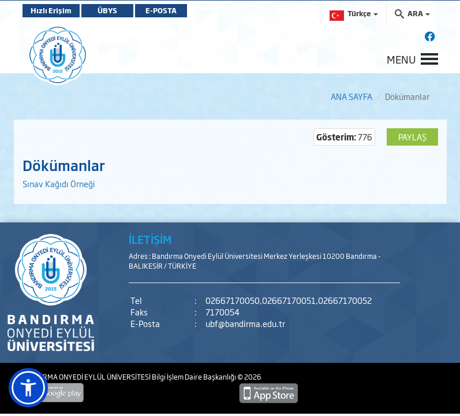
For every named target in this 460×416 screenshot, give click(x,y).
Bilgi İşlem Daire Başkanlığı (194, 377)
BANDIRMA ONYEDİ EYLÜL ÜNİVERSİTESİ (87, 377)
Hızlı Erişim (51, 10)
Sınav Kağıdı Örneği (59, 183)
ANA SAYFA (351, 96)
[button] (28, 387)
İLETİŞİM (150, 239)
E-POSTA (161, 10)
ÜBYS (107, 10)
